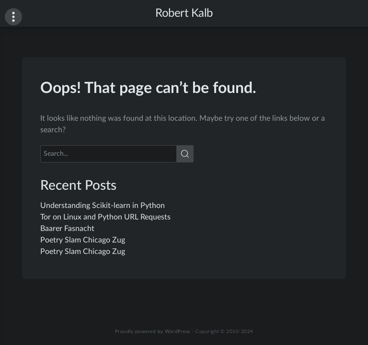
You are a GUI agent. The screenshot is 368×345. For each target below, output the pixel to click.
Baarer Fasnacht (67, 228)
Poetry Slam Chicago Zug (82, 240)
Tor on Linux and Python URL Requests (105, 217)
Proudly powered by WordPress (152, 331)
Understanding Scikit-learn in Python (102, 205)
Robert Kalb (184, 13)
